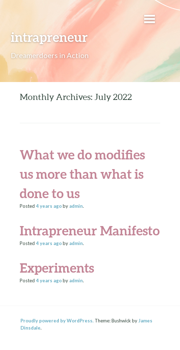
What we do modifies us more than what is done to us (82, 174)
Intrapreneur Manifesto (90, 230)
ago (49, 206)
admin (76, 206)
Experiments (57, 267)
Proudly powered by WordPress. (57, 320)
